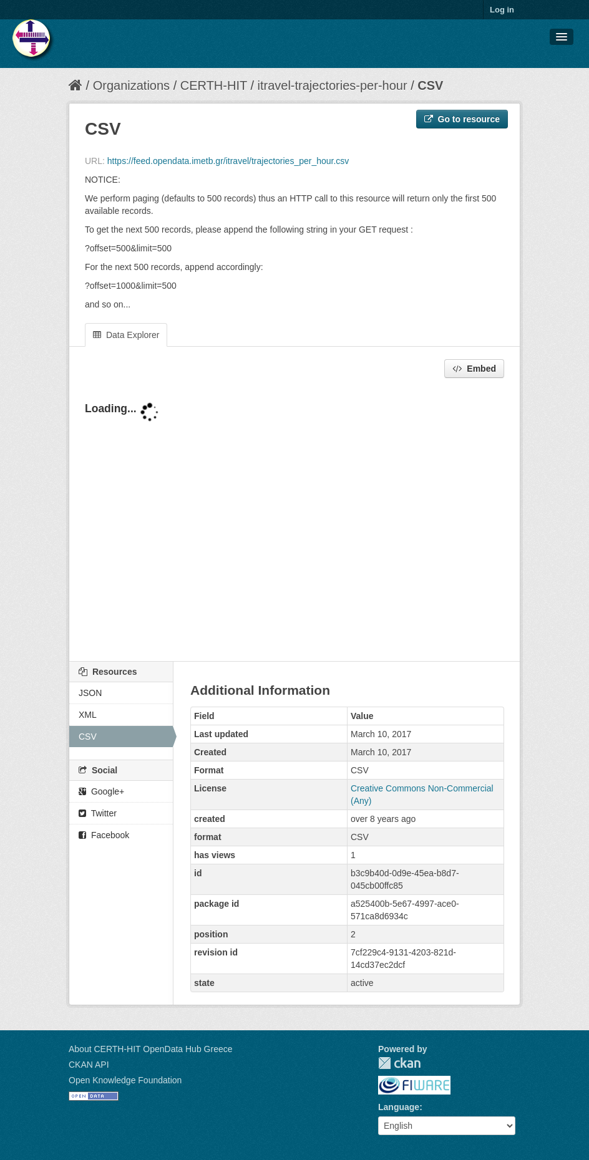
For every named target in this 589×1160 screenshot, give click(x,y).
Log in (502, 9)
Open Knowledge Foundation (125, 1080)
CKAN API (89, 1065)
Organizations (131, 85)
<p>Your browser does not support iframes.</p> (294, 520)
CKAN (399, 1063)
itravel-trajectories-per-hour (332, 85)
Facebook (104, 835)
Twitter (98, 813)
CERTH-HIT (213, 85)
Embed (474, 369)
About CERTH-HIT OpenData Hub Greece (151, 1049)
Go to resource (462, 119)
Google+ (101, 791)
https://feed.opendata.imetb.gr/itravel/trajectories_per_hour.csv (228, 161)
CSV (430, 85)
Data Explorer (126, 335)
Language (398, 1107)
